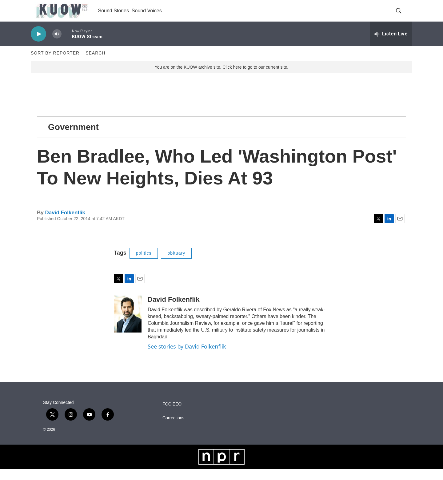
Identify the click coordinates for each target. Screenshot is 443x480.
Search (95, 64)
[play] (38, 44)
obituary (176, 263)
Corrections (173, 428)
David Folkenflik (65, 223)
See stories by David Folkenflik (187, 357)
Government (73, 138)
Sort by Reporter (55, 64)
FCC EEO (172, 415)
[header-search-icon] (402, 16)
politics (144, 263)
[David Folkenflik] (128, 324)
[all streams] (391, 44)
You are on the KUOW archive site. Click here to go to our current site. (221, 77)
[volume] (57, 45)
